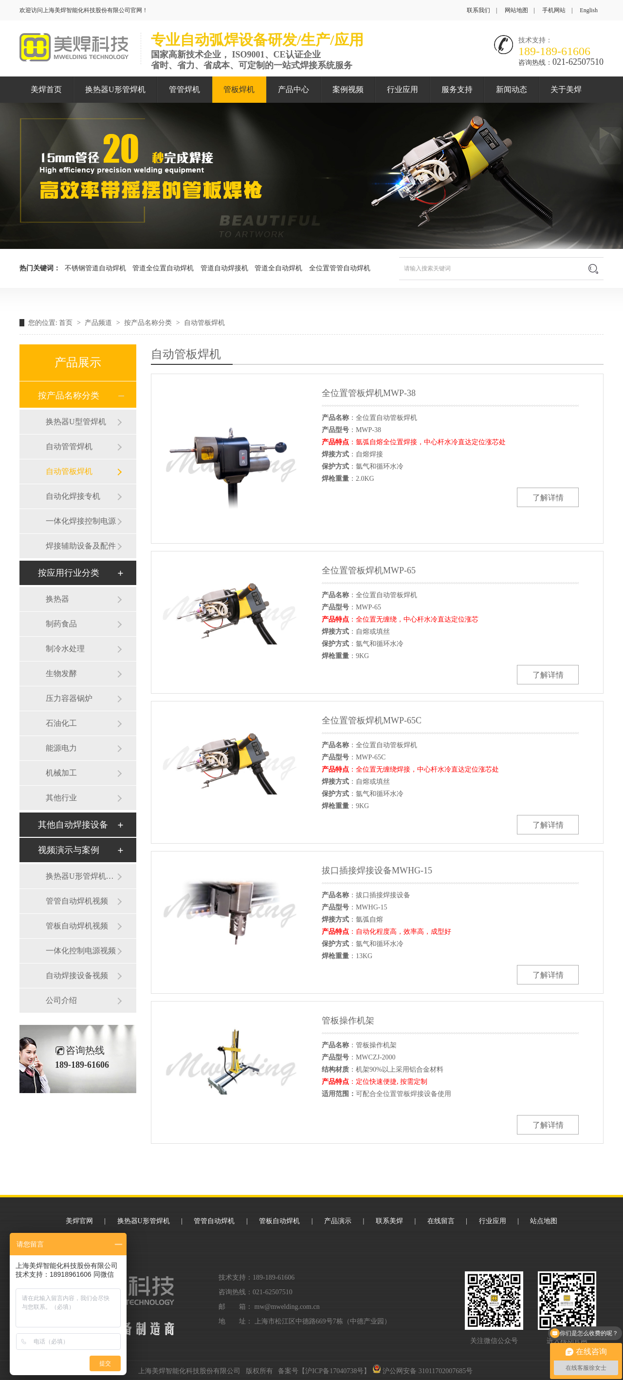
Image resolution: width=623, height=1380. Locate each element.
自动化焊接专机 (73, 496)
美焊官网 (79, 1221)
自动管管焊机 (69, 446)
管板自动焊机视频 (77, 926)
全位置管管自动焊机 (339, 268)
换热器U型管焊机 (76, 421)
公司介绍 (61, 1000)
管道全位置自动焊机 (163, 268)
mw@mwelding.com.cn (287, 1306)
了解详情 (548, 497)
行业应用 (402, 89)
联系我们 (478, 10)
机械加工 (61, 773)
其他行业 (61, 798)
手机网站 (554, 10)
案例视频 (348, 89)
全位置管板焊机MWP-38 (369, 393)
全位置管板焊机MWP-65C (371, 720)
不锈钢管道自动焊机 (95, 268)
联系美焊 (389, 1221)
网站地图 (516, 10)
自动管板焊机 (204, 322)
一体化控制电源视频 (81, 950)
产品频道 (99, 322)
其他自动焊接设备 (73, 825)
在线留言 (441, 1221)
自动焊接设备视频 (77, 975)
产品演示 (337, 1221)
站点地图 (543, 1221)
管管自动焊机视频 (77, 901)
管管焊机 (184, 89)
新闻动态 (511, 89)
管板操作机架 (348, 1020)
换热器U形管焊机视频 (81, 876)
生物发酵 (61, 673)
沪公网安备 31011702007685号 (422, 1371)
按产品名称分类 (149, 322)
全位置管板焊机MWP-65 (369, 570)
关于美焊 (566, 89)
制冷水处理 (65, 648)
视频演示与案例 (68, 850)
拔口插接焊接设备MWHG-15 (377, 870)
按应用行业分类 (68, 573)
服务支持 (457, 89)
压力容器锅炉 (69, 698)
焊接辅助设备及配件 (81, 546)
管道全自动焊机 (278, 268)
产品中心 (293, 89)
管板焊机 (239, 89)
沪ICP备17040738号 (334, 1371)
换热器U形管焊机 (115, 89)
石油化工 (61, 723)
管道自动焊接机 (224, 268)
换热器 (57, 599)
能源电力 (61, 748)
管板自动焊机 (279, 1221)
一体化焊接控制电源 (81, 521)
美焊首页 (46, 89)
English (589, 10)
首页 (66, 322)
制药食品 (61, 624)
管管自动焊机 (214, 1221)
